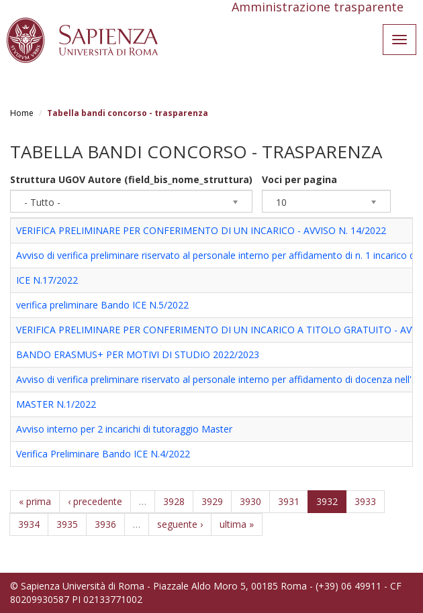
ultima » (237, 524)
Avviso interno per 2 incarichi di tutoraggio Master (124, 429)
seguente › (180, 524)
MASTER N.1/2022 (56, 404)
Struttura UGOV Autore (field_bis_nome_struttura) (131, 179)
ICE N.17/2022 (47, 280)
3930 (250, 501)
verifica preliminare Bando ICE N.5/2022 (102, 304)
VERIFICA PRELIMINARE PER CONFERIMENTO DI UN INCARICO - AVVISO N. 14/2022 (201, 230)
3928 (174, 501)
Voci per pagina (299, 179)
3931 (288, 501)
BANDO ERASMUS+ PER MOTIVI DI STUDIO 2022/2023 (137, 354)
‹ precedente (95, 501)
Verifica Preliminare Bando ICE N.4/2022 (103, 453)
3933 (365, 501)
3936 (105, 524)
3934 (29, 524)
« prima (35, 501)
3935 (67, 524)
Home (22, 113)
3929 (212, 501)
